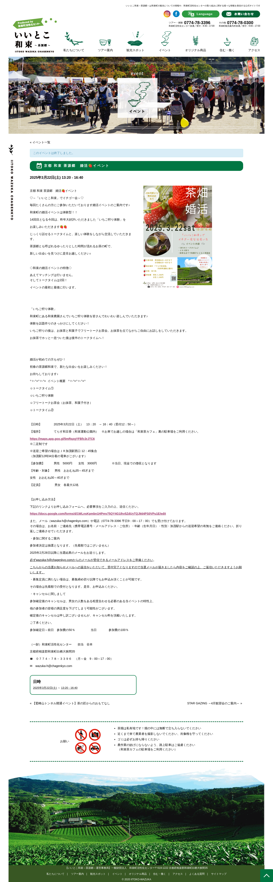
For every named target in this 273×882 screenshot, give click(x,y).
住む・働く (159, 873)
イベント (117, 873)
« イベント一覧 (40, 142)
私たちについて (55, 873)
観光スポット (98, 873)
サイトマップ (219, 873)
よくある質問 (197, 873)
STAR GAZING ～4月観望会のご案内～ (214, 703)
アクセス (178, 873)
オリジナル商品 (138, 873)
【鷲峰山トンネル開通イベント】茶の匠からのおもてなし (70, 703)
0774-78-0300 (240, 22)
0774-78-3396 (197, 22)
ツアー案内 (77, 873)
